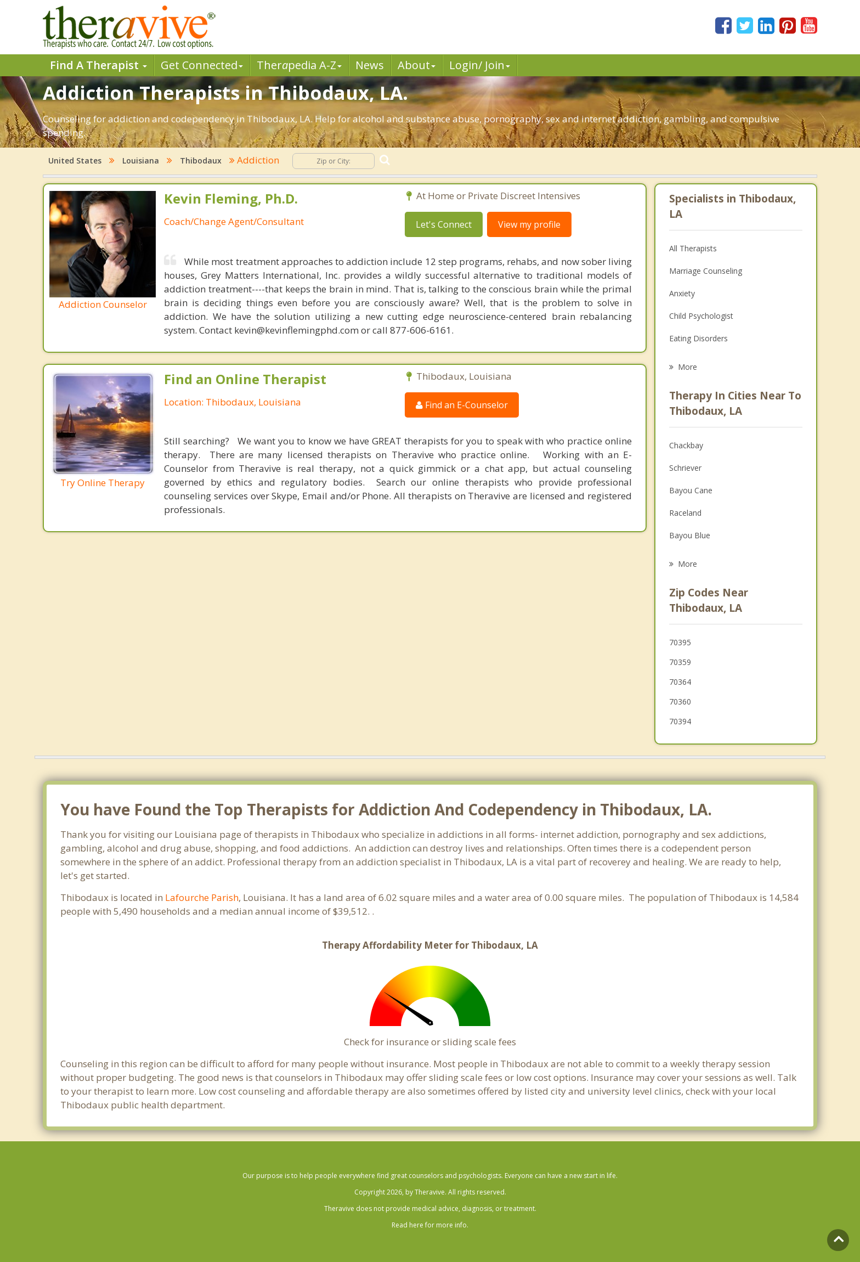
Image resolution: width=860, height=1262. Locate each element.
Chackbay (686, 445)
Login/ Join (479, 65)
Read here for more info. (430, 1225)
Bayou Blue (689, 535)
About (416, 65)
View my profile (529, 224)
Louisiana (140, 160)
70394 (680, 721)
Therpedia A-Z (299, 65)
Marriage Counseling (705, 271)
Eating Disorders (698, 338)
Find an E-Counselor (462, 405)
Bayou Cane (690, 490)
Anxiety (682, 293)
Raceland (685, 513)
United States (74, 160)
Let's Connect (444, 224)
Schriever (685, 468)
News (369, 65)
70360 (680, 701)
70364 (680, 682)
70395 (680, 642)
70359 (680, 662)
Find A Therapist (98, 65)
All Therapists (693, 248)
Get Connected (202, 65)
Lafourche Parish (202, 897)
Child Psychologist (701, 316)
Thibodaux (201, 160)
